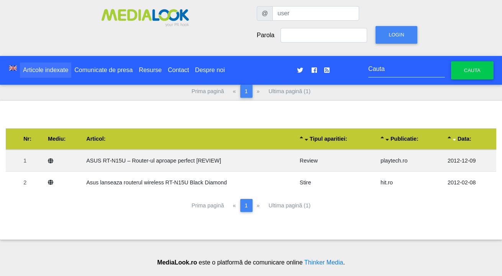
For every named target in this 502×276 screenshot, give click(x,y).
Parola (265, 35)
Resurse (150, 70)
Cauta (472, 70)
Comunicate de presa (103, 70)
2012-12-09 (462, 161)
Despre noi (210, 70)
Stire (305, 182)
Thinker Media (323, 262)
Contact (178, 70)
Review (309, 161)
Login (396, 35)
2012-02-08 (462, 182)
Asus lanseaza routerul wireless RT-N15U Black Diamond (156, 182)
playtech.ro (394, 161)
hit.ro (387, 182)
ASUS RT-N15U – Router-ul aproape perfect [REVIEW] (153, 161)
